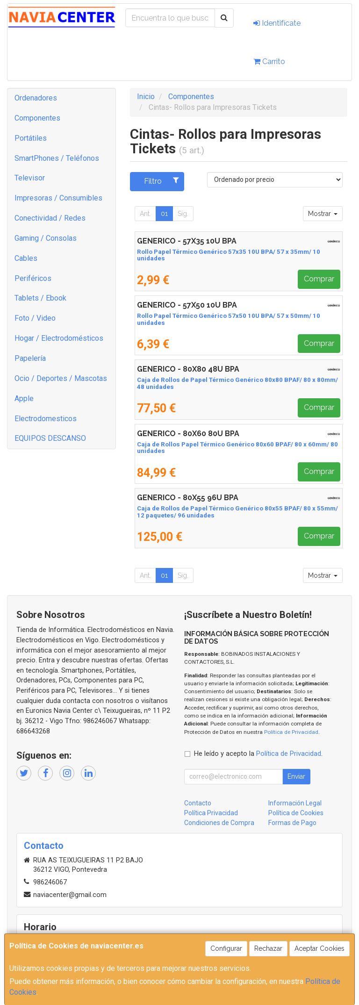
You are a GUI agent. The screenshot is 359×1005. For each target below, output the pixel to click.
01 (164, 213)
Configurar (226, 948)
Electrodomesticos (45, 418)
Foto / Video (35, 318)
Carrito (269, 61)
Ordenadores (35, 97)
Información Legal (295, 803)
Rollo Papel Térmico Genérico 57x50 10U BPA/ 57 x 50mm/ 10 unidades (228, 319)
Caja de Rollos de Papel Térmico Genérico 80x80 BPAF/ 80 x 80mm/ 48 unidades (237, 383)
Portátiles (30, 138)
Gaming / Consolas (45, 238)
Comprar (319, 278)
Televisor (29, 177)
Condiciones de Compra (219, 822)
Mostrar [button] (322, 213)
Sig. (183, 213)
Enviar (296, 776)
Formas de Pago (292, 822)
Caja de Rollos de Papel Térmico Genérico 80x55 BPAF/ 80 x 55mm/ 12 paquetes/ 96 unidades (237, 512)
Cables (25, 258)
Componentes (37, 118)
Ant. (145, 213)
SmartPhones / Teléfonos (56, 158)
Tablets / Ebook (40, 298)
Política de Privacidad (291, 732)
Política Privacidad (211, 813)
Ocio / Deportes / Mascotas (60, 378)
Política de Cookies (295, 813)
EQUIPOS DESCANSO (50, 438)
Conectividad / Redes (50, 218)
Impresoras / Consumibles (58, 198)
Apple (24, 398)
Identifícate (277, 23)
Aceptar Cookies (319, 948)
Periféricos (32, 278)
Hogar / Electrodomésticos (58, 338)
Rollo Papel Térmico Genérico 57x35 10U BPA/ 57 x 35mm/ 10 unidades (228, 255)
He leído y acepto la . (258, 754)
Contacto (197, 803)
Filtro (161, 181)
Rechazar (268, 948)
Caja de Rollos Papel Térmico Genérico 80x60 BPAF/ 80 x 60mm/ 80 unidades (237, 448)
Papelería (30, 358)
